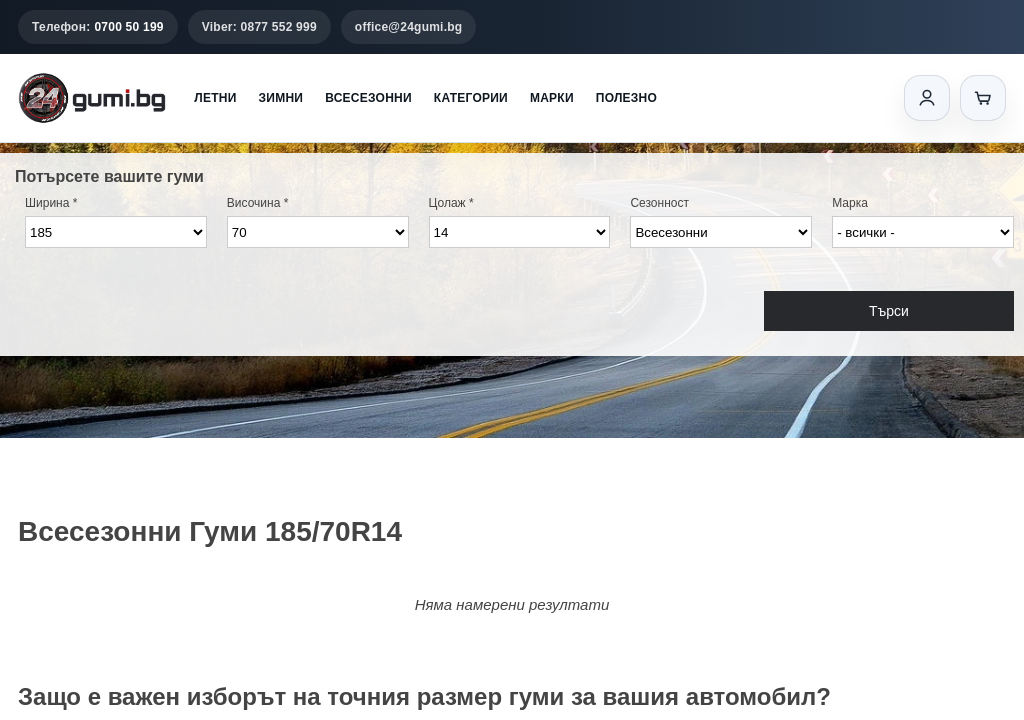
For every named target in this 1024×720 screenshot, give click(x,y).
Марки (552, 98)
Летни (215, 98)
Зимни (281, 98)
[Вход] (927, 98)
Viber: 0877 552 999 (259, 27)
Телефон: (98, 27)
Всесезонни (368, 98)
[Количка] (983, 98)
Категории (471, 98)
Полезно (626, 98)
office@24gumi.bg (409, 27)
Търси (889, 311)
